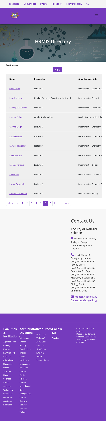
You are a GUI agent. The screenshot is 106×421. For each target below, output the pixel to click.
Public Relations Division (24, 379)
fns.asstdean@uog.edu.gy (84, 300)
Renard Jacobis (15, 155)
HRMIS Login (41, 349)
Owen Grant (14, 88)
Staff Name (12, 65)
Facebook (57, 3)
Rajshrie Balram (16, 117)
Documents (30, 3)
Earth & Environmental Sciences (9, 353)
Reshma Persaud (16, 165)
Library (22, 357)
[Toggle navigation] (96, 15)
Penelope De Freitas (18, 107)
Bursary (23, 345)
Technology (8, 390)
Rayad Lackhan (15, 136)
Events (44, 3)
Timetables (13, 3)
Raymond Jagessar (17, 146)
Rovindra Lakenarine (18, 193)
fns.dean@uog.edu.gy (86, 296)
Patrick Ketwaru (16, 98)
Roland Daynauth (17, 184)
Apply (57, 69)
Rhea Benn (14, 174)
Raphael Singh (15, 126)
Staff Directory (74, 3)
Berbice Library (42, 360)
